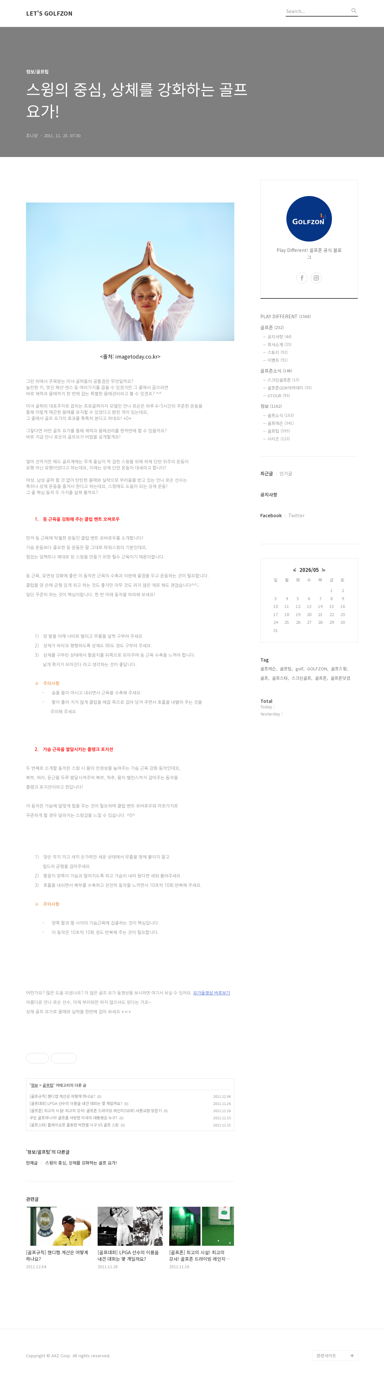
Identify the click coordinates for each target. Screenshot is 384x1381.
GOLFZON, (317, 668)
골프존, (321, 678)
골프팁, (286, 668)
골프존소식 (276, 370)
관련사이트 (326, 1355)
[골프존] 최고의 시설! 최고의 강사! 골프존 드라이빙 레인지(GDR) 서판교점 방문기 (96, 1110)
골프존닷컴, (341, 678)
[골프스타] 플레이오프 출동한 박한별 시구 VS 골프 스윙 (74, 1124)
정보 (34, 1085)
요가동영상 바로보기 (211, 993)
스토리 (277, 352)
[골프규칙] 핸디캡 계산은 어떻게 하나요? (62, 1096)
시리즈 (278, 439)
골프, (264, 678)
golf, (300, 668)
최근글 (266, 473)
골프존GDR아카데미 (289, 388)
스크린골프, (302, 678)
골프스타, (280, 678)
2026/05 (309, 569)
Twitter (296, 515)
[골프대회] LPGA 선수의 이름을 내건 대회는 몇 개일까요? (76, 1103)
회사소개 (279, 344)
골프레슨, (268, 668)
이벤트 (277, 360)
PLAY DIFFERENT (285, 316)
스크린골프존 (283, 380)
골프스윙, (339, 668)
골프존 (272, 327)
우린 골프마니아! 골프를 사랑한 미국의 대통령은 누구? (73, 1117)
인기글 (286, 473)
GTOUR (278, 395)
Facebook (271, 515)
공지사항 (279, 337)
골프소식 (280, 415)
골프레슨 (280, 423)
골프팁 (48, 1085)
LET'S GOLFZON (49, 13)
